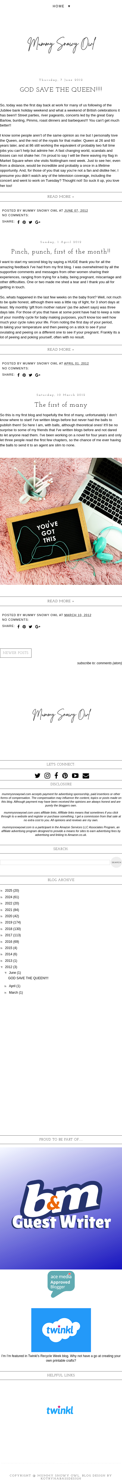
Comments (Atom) (109, 663)
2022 (9, 903)
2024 (9, 897)
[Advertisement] (61, 1066)
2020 (9, 916)
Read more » (61, 197)
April (12, 986)
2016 (9, 942)
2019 (9, 922)
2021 (9, 910)
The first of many (61, 405)
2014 (9, 954)
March (14, 992)
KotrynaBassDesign (61, 1478)
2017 (9, 935)
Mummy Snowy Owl (58, 1475)
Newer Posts (16, 653)
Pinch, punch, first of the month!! (61, 252)
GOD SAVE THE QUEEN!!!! (61, 90)
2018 (9, 929)
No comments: (15, 215)
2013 (9, 961)
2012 (9, 967)
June (13, 973)
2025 (9, 890)
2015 (9, 948)
